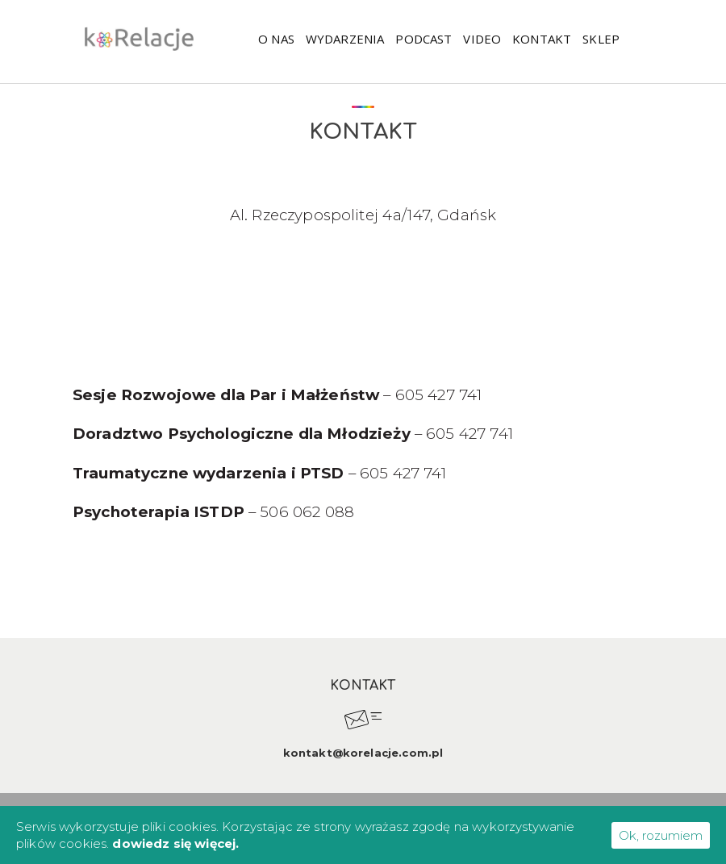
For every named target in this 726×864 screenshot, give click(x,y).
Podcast (423, 39)
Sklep (601, 39)
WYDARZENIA (345, 39)
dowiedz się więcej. (175, 843)
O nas (276, 39)
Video (482, 39)
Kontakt (541, 39)
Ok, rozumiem (661, 835)
